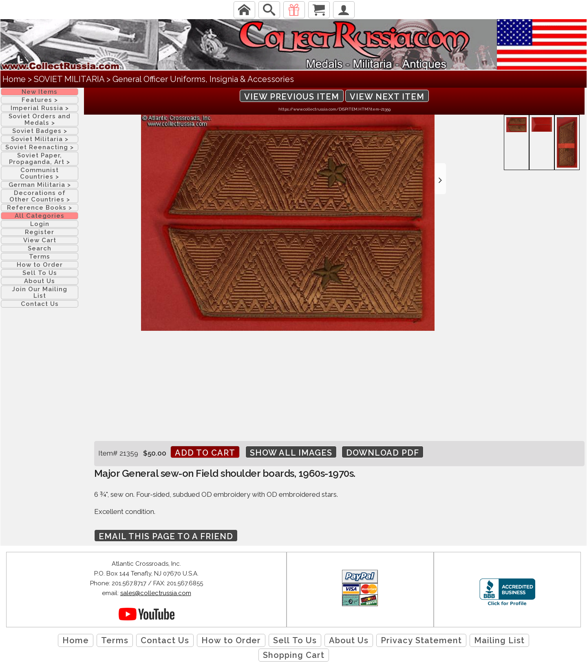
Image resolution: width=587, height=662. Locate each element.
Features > (40, 100)
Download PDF (382, 453)
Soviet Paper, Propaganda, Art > (39, 159)
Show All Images (291, 453)
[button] (440, 178)
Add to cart (205, 453)
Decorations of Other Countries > (39, 196)
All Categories (39, 215)
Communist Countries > (39, 173)
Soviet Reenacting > (39, 147)
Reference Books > (39, 207)
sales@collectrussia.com (155, 593)
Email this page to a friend (166, 536)
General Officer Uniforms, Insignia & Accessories (203, 79)
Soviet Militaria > (39, 139)
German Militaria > (40, 184)
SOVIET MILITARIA (69, 79)
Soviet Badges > (39, 131)
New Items (39, 91)
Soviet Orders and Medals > (40, 119)
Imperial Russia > (40, 108)
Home (14, 79)
